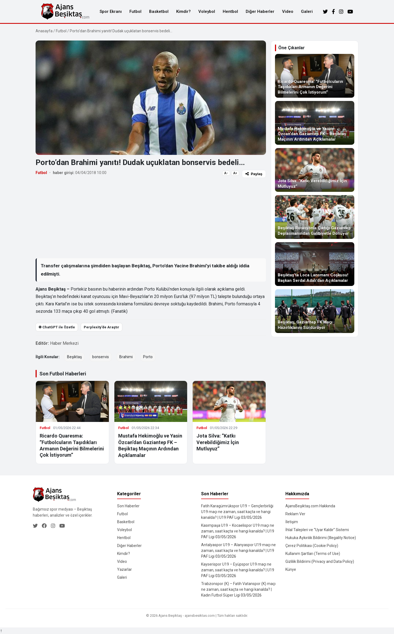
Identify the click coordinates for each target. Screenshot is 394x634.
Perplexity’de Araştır (101, 327)
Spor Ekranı (111, 11)
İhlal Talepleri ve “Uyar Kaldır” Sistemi (317, 530)
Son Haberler (128, 506)
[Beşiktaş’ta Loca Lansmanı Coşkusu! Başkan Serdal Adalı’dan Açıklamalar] (314, 264)
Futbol (135, 11)
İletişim (291, 522)
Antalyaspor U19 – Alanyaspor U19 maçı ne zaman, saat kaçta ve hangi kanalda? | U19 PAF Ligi (238, 550)
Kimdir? (183, 11)
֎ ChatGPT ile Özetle (57, 327)
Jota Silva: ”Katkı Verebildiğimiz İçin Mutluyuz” (217, 442)
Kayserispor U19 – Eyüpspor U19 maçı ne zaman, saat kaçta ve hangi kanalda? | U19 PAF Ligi (237, 570)
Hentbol (230, 11)
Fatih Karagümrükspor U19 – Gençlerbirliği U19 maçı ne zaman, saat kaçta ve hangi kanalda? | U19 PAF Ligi (237, 512)
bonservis (100, 357)
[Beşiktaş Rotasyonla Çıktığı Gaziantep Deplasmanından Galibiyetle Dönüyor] (314, 217)
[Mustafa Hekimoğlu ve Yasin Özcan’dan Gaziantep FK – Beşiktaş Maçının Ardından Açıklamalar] (314, 123)
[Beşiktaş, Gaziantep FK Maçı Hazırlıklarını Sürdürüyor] (314, 311)
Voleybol (206, 11)
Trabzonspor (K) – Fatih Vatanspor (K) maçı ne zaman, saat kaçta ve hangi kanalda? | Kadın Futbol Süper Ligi (238, 589)
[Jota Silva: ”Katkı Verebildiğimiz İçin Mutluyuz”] (314, 170)
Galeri (307, 11)
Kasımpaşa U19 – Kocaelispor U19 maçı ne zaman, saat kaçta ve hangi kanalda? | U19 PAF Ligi (237, 531)
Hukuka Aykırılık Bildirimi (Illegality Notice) (320, 537)
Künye (290, 569)
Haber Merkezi (64, 343)
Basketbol (159, 11)
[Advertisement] (151, 218)
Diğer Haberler (260, 11)
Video (287, 11)
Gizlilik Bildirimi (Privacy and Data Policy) (319, 561)
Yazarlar (124, 569)
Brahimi (126, 357)
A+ (235, 173)
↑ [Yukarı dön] (1, 630)
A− (226, 173)
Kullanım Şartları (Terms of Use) (312, 553)
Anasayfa (44, 31)
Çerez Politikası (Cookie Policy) (311, 545)
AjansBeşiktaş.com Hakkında (310, 506)
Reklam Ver (295, 514)
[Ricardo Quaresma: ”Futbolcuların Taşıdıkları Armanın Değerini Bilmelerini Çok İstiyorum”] (314, 76)
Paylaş (253, 174)
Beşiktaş (74, 357)
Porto (148, 357)
